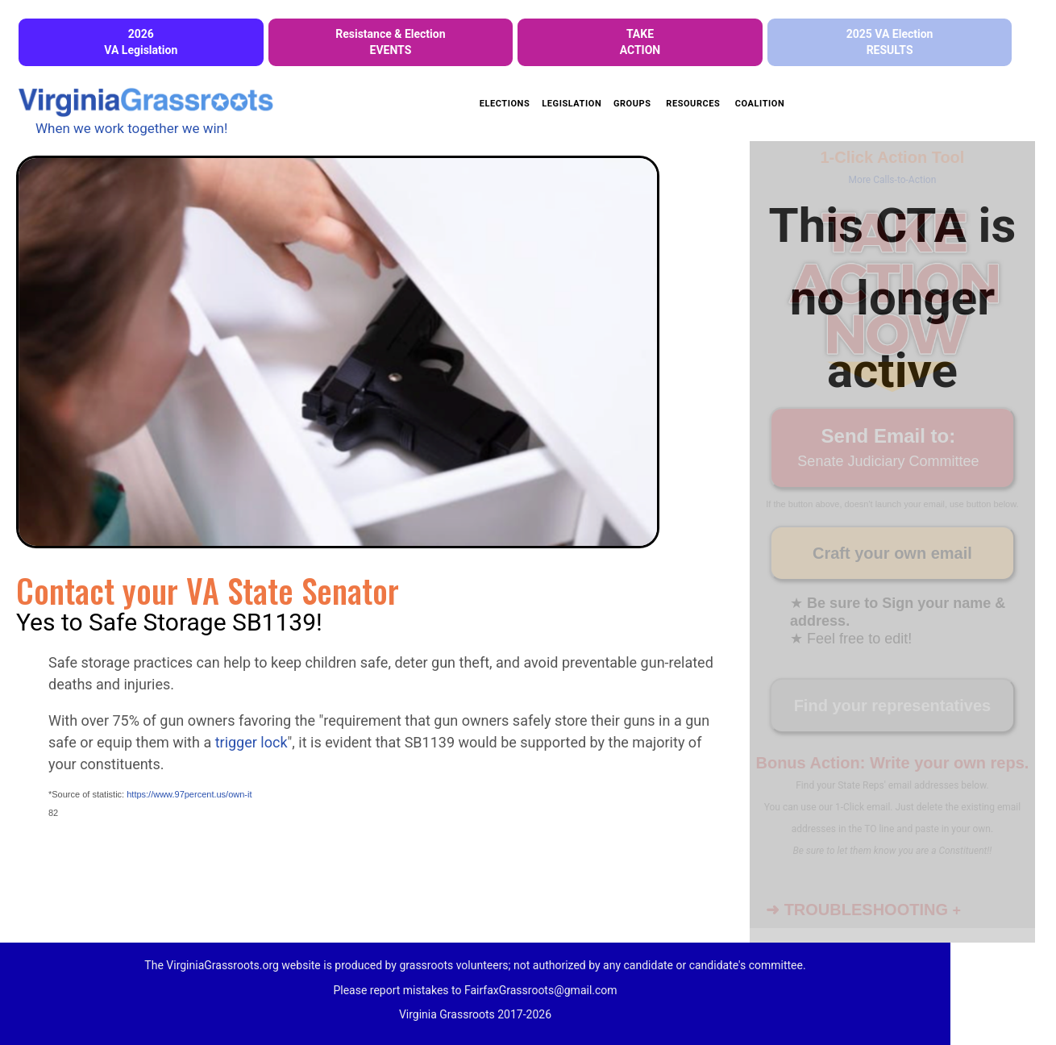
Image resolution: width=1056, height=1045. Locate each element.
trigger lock (251, 742)
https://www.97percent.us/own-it (189, 794)
